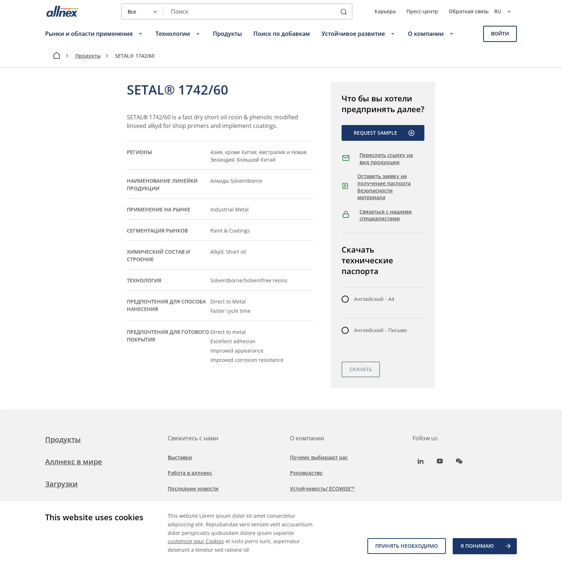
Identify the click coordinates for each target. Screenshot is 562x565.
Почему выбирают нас (319, 457)
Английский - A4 (374, 299)
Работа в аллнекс (190, 472)
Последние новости (193, 488)
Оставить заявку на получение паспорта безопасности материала (384, 187)
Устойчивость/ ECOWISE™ (322, 488)
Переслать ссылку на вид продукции (386, 159)
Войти (500, 33)
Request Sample (384, 133)
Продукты (88, 55)
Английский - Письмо (380, 330)
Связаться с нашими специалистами (385, 215)
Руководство (306, 472)
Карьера (385, 11)
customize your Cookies (196, 541)
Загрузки (61, 484)
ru (505, 11)
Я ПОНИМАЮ (486, 546)
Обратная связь (469, 11)
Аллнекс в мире (73, 461)
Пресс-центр (422, 11)
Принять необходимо (406, 546)
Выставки (180, 457)
